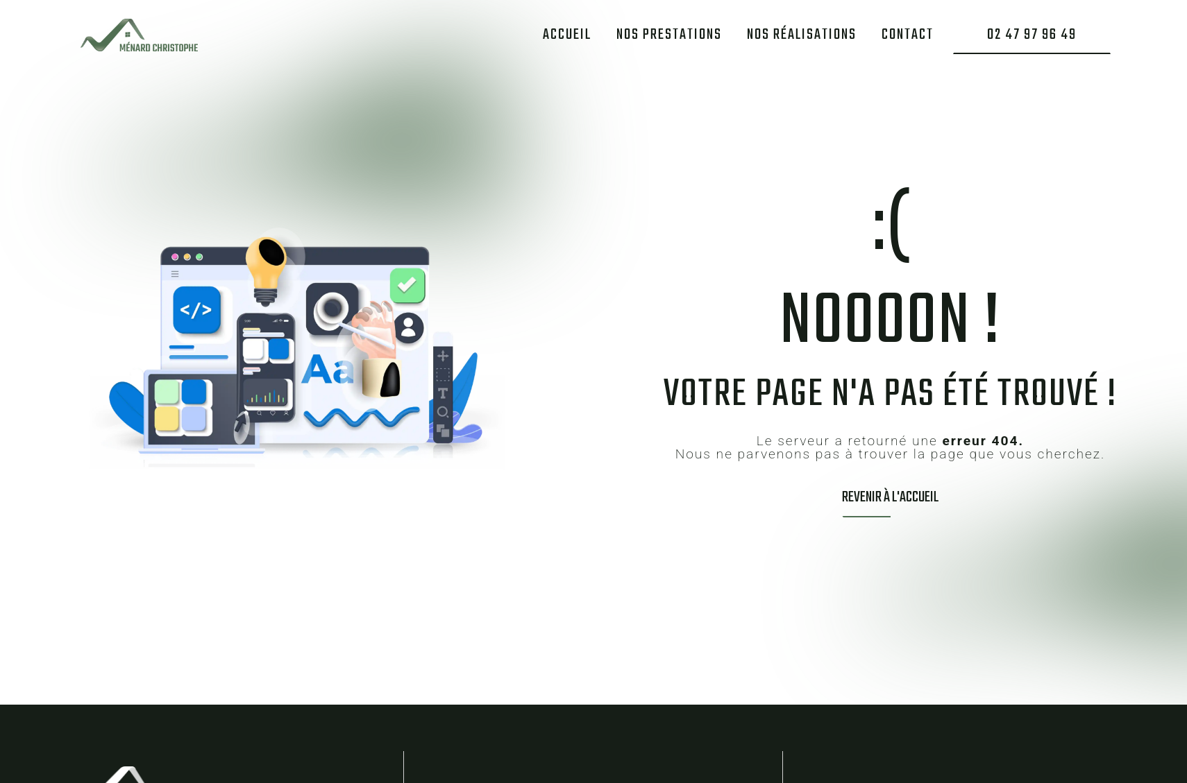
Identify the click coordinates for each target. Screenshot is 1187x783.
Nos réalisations (802, 34)
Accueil (567, 34)
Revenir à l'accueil (890, 497)
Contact (908, 34)
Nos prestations (669, 34)
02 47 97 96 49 (1032, 34)
